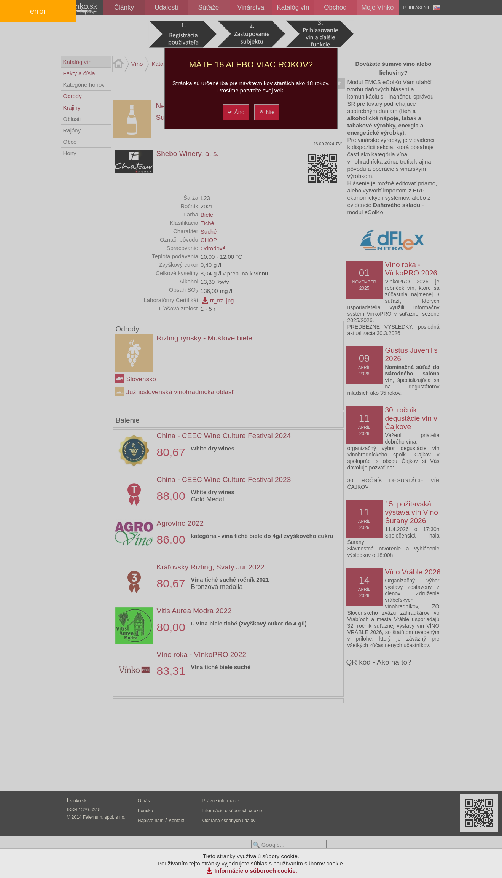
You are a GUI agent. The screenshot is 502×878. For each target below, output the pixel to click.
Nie (266, 112)
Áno (236, 112)
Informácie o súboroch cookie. (255, 870)
